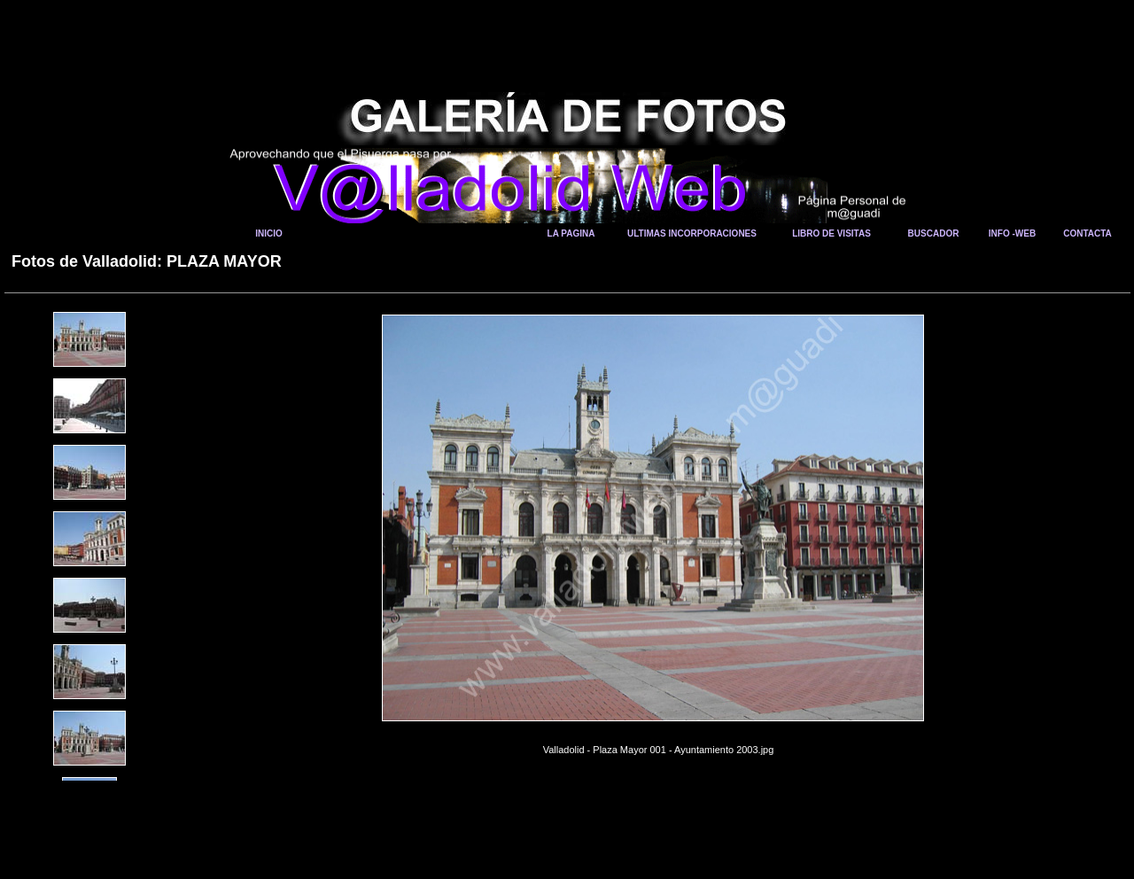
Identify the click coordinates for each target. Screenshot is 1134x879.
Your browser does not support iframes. (95, 451)
